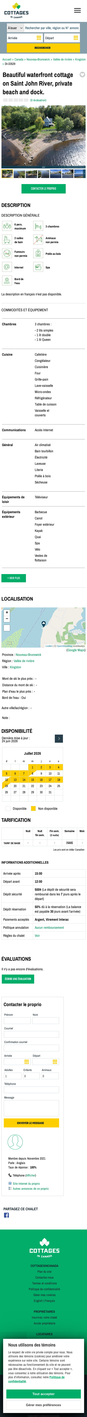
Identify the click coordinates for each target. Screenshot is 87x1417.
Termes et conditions (44, 1283)
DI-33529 (10, 63)
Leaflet (49, 646)
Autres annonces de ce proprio (31, 1188)
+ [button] (7, 613)
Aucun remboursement (49, 927)
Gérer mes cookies (44, 1295)
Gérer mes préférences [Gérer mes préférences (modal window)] (43, 1405)
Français (50, 1300)
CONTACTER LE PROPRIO (43, 188)
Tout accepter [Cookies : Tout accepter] (43, 1394)
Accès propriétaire (44, 1323)
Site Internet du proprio (26, 1183)
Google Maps (76, 650)
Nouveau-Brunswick (28, 654)
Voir (37, 935)
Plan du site (44, 1271)
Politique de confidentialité (44, 1289)
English (38, 1300)
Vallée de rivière (24, 660)
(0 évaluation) (38, 100)
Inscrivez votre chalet (44, 1317)
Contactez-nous (44, 1277)
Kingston (15, 667)
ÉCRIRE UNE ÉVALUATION (18, 979)
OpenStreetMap (65, 646)
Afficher (30, 1175)
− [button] (7, 619)
